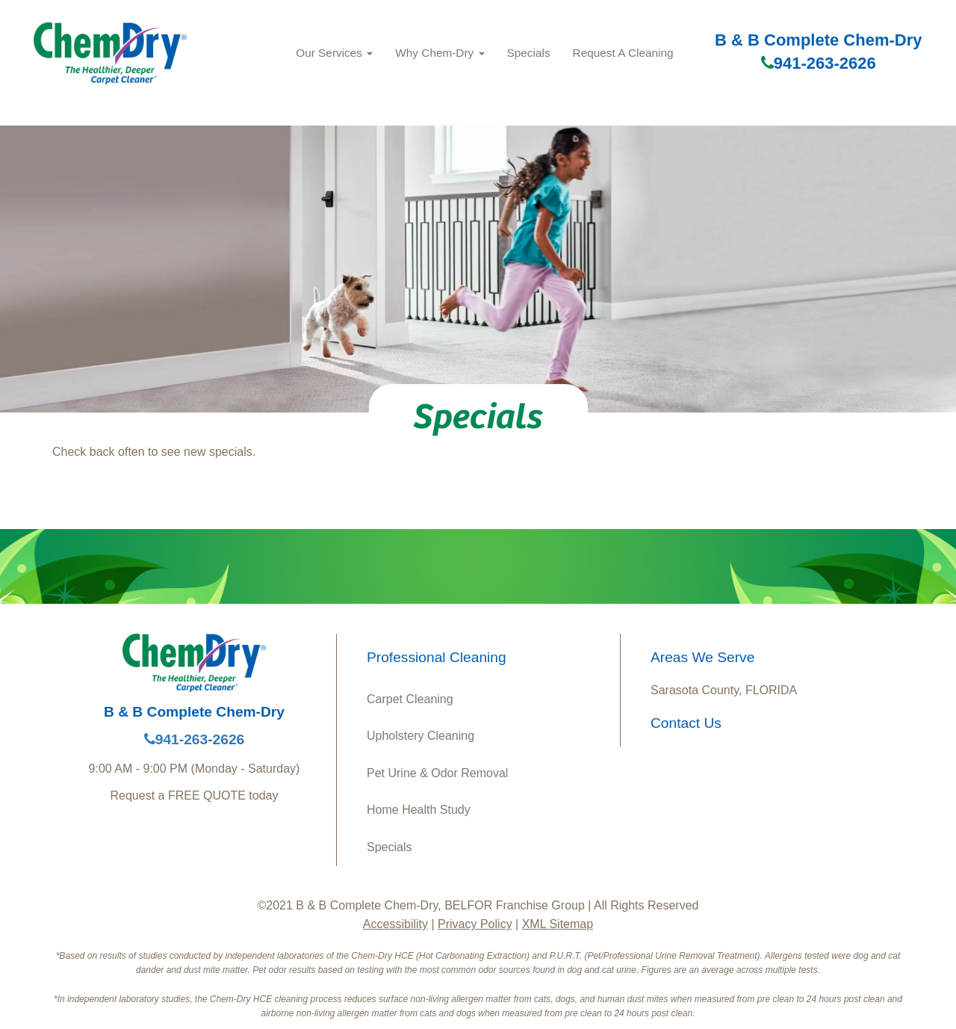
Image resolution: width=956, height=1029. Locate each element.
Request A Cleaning (623, 52)
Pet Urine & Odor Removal (437, 773)
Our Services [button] (334, 52)
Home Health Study (419, 809)
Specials (528, 52)
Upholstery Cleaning (420, 735)
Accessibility (395, 924)
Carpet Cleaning (410, 699)
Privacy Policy (475, 924)
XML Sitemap (557, 924)
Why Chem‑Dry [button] (439, 52)
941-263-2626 (818, 63)
